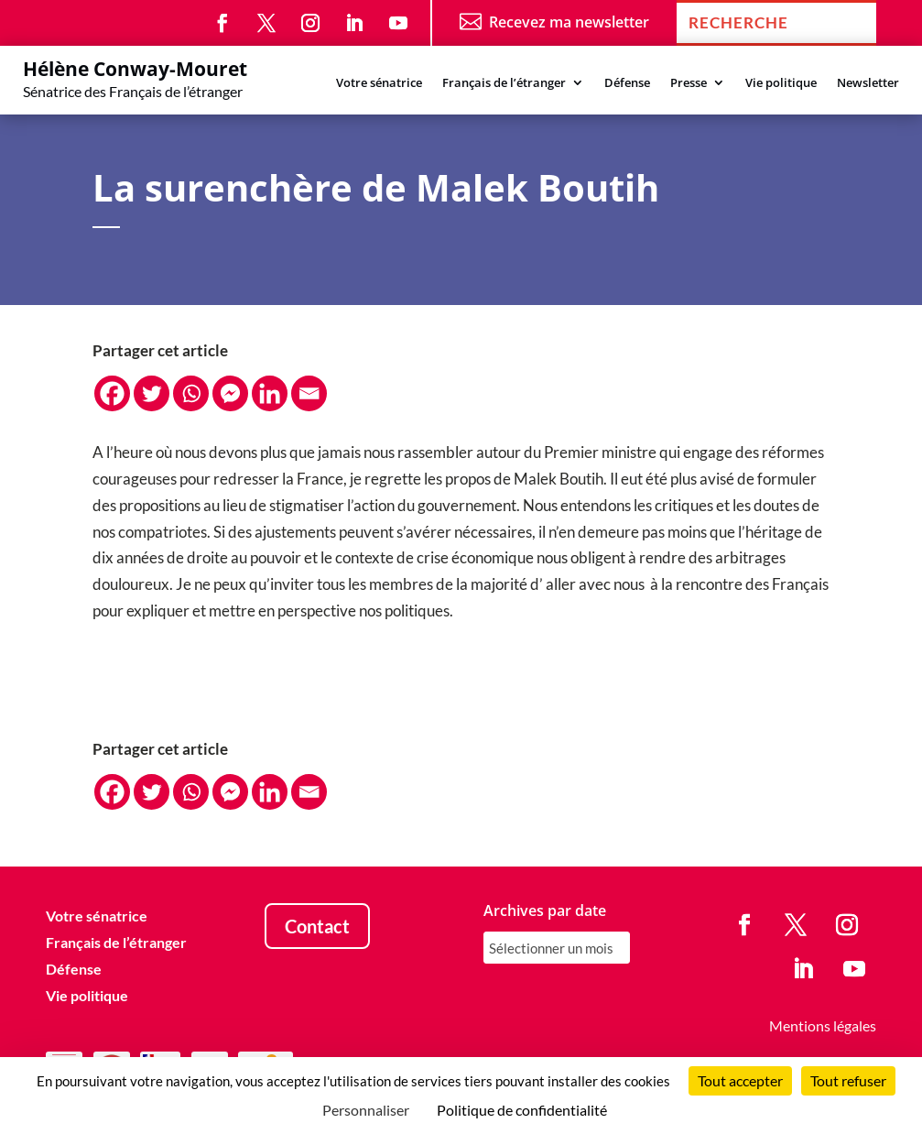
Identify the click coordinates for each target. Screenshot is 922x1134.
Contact (317, 926)
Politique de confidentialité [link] (522, 1109)
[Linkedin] (269, 393)
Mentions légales (822, 1025)
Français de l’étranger (504, 83)
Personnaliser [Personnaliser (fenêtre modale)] (365, 1109)
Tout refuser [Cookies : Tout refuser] (848, 1080)
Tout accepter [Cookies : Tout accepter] (740, 1080)
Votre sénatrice (379, 83)
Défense (627, 83)
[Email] (309, 393)
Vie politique (781, 83)
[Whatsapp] (191, 393)
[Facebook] (112, 393)
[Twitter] (151, 393)
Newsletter (868, 83)
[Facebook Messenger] (230, 393)
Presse (688, 83)
